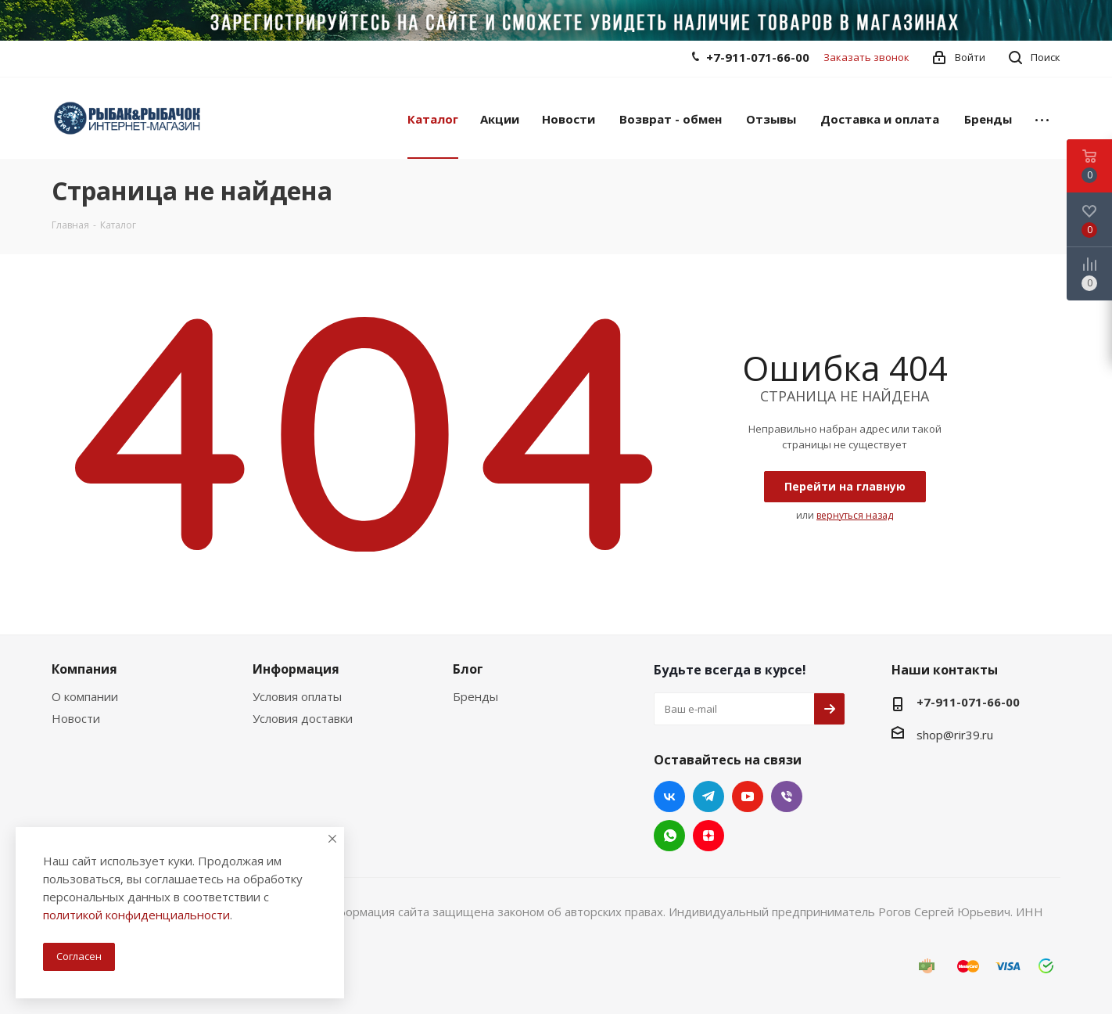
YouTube (747, 796)
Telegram (708, 796)
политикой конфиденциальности (136, 914)
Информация (296, 669)
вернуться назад (854, 515)
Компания (84, 669)
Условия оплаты (297, 696)
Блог (468, 669)
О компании (85, 696)
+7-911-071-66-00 (757, 57)
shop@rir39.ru (955, 735)
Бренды (475, 696)
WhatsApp (669, 835)
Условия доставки (303, 718)
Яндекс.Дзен (708, 835)
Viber (786, 796)
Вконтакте (669, 796)
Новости (76, 718)
